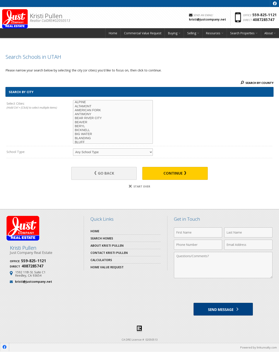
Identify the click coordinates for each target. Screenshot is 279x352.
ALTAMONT (112, 106)
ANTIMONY (112, 114)
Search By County (257, 83)
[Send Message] (223, 309)
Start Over (139, 186)
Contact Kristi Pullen (109, 253)
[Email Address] (248, 245)
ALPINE (112, 102)
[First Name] (198, 232)
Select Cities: (33, 105)
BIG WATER (112, 134)
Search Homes (101, 238)
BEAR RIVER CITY (112, 118)
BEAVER (112, 122)
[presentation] (223, 291)
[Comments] (223, 265)
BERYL (112, 126)
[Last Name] (248, 232)
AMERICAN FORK (112, 110)
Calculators (101, 260)
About (268, 34)
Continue (175, 173)
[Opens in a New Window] (274, 3)
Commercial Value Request (142, 34)
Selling (191, 34)
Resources (213, 34)
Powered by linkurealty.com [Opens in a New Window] (258, 348)
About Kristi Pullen (107, 245)
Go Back (104, 173)
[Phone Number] (198, 245)
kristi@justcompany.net (33, 281)
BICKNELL (112, 130)
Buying (172, 34)
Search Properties (242, 34)
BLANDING (112, 138)
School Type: (16, 152)
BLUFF (112, 142)
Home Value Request (107, 267)
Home (113, 34)
